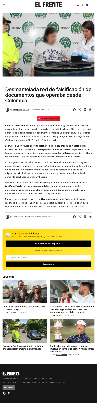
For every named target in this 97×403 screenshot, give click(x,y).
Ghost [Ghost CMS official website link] (43, 379)
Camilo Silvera (58, 315)
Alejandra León (11, 352)
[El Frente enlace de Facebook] (4, 393)
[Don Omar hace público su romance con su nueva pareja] (25, 308)
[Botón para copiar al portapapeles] (90, 109)
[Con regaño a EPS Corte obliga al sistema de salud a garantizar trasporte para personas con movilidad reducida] (72, 309)
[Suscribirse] (48, 264)
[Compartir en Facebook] (75, 109)
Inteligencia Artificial (21, 110)
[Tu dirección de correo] (48, 257)
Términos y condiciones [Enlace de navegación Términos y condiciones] (21, 382)
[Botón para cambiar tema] (92, 5)
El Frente (50, 379)
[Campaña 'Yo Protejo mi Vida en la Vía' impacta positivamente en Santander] (25, 348)
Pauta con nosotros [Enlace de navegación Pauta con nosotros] (57, 382)
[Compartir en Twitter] (79, 109)
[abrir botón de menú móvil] (4, 5)
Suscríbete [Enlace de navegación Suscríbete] (6, 382)
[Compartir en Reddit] (85, 109)
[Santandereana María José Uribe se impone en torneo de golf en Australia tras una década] (72, 349)
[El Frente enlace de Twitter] (8, 393)
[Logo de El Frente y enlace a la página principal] (48, 5)
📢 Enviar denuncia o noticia (49, 118)
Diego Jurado (11, 312)
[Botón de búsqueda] (87, 5)
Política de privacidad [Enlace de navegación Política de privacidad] (40, 382)
